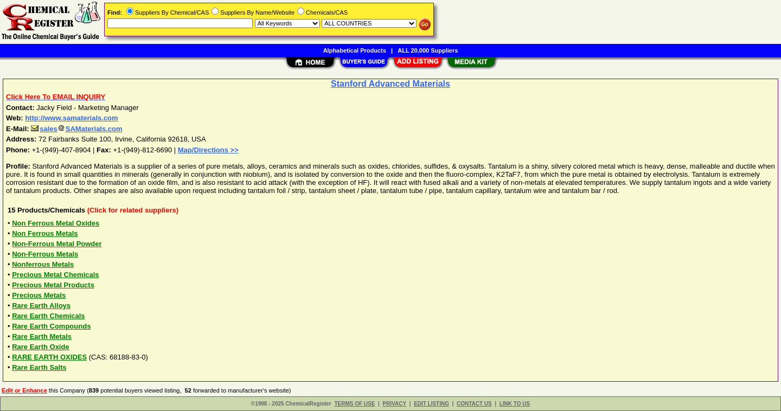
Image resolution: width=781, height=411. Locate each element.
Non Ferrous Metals (45, 233)
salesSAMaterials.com (76, 129)
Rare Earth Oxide (40, 347)
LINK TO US (515, 404)
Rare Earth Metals (42, 336)
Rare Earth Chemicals (48, 316)
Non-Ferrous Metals (45, 254)
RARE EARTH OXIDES (49, 357)
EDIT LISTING (431, 404)
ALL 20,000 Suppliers (428, 50)
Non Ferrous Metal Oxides (55, 223)
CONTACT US (474, 404)
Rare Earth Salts (39, 367)
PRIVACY (394, 404)
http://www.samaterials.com (71, 118)
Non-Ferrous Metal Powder (56, 244)
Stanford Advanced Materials (390, 83)
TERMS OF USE (354, 404)
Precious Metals (39, 295)
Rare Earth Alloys (41, 305)
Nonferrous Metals (43, 264)
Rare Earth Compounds (51, 326)
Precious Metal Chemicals (55, 275)
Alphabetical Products (354, 50)
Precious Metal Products (53, 285)
